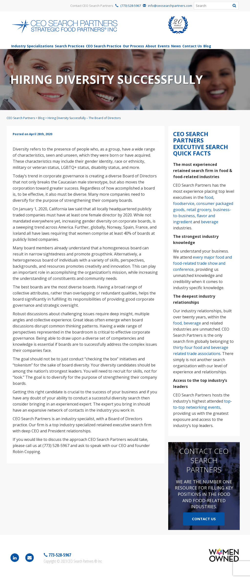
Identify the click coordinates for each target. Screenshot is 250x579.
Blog (207, 46)
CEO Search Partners (21, 118)
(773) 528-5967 (131, 5)
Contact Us (192, 46)
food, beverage (187, 323)
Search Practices (69, 46)
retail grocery (199, 209)
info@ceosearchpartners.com (170, 5)
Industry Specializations (32, 46)
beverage (209, 221)
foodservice (183, 203)
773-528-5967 (59, 555)
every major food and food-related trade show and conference (202, 263)
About (151, 46)
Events (164, 46)
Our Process (133, 46)
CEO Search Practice (103, 46)
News (176, 46)
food (209, 197)
